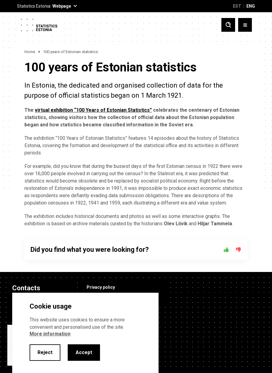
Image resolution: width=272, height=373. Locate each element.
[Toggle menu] (245, 25)
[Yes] (226, 249)
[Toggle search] (228, 25)
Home (29, 51)
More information (50, 334)
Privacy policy (101, 287)
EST (237, 6)
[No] (238, 249)
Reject (45, 352)
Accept (84, 352)
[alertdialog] (85, 333)
